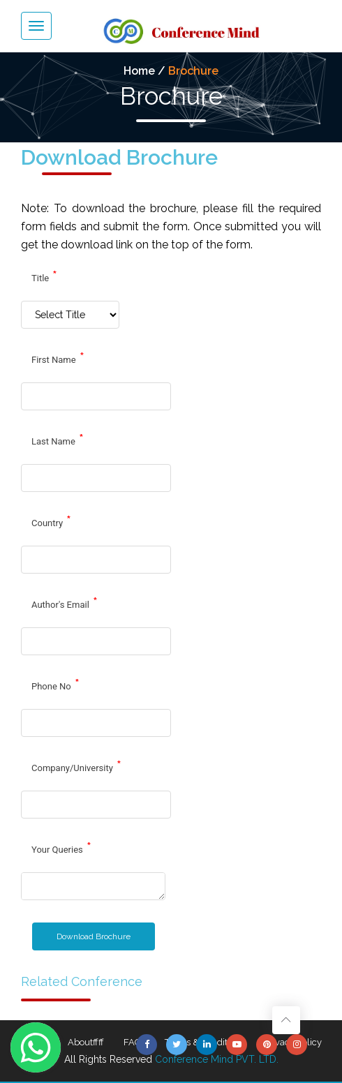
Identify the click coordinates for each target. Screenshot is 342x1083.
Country (51, 521)
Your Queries (61, 847)
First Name (57, 358)
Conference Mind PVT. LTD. (216, 1059)
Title (44, 276)
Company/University (76, 766)
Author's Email (64, 603)
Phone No (55, 684)
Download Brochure (94, 936)
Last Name (57, 439)
